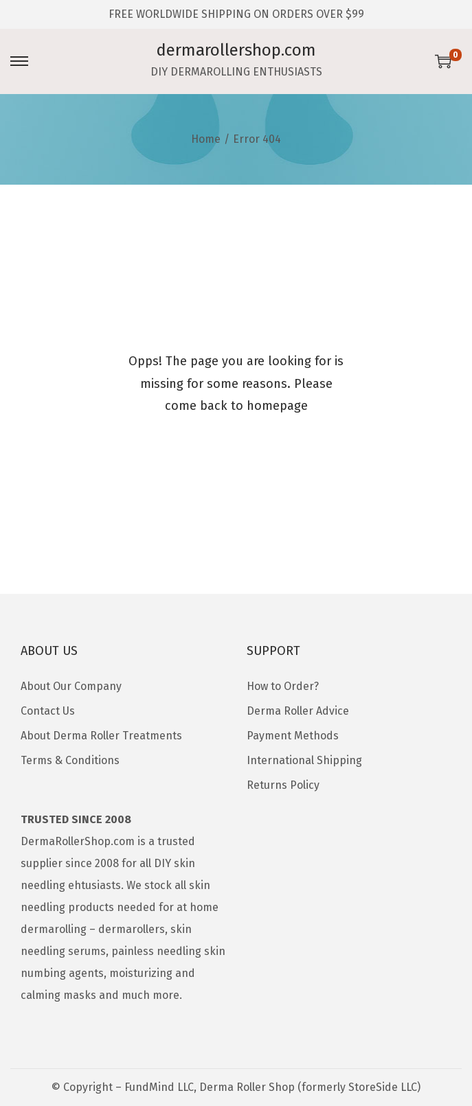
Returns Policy (283, 785)
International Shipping (304, 760)
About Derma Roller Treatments (101, 735)
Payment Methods (293, 735)
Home (206, 139)
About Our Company (71, 686)
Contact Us (48, 710)
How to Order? (283, 686)
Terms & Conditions (70, 760)
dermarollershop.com (236, 50)
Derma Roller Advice (298, 710)
